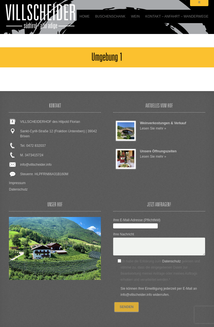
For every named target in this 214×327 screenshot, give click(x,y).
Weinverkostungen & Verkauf (163, 123)
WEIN (135, 16)
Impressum (17, 183)
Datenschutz (18, 189)
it (199, 2)
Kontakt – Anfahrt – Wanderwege (177, 16)
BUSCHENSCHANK (110, 16)
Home (84, 16)
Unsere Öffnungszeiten (158, 151)
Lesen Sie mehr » (153, 128)
